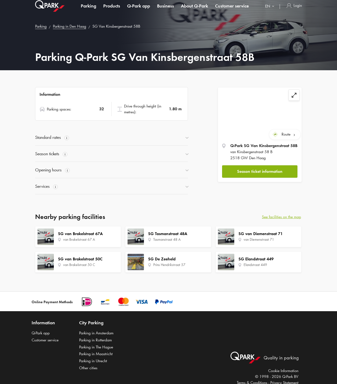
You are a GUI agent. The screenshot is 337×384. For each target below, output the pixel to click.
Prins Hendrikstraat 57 (169, 264)
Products (111, 10)
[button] (259, 171)
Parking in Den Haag (69, 26)
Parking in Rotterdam (95, 340)
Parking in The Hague (96, 347)
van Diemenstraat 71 (259, 239)
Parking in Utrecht (93, 360)
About (194, 10)
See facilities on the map (281, 216)
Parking (88, 10)
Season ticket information (259, 171)
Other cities (88, 367)
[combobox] (270, 11)
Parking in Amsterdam (96, 333)
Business (165, 10)
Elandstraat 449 (255, 264)
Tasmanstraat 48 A (167, 239)
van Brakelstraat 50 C (79, 264)
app (138, 10)
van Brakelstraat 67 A (79, 239)
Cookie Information (283, 370)
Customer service (232, 10)
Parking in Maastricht (96, 353)
